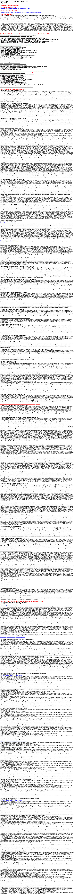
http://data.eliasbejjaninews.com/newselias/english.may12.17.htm (15, 8)
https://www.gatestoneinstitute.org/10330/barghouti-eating (11, 800)
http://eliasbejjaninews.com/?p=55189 (8, 605)
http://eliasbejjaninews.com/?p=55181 (7, 222)
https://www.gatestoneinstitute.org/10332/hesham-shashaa (11, 675)
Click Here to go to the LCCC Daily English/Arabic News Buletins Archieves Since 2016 (20, 12)
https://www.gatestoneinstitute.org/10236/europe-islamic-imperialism (13, 741)
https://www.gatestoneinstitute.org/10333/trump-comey (12, 637)
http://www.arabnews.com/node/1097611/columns (9, 240)
